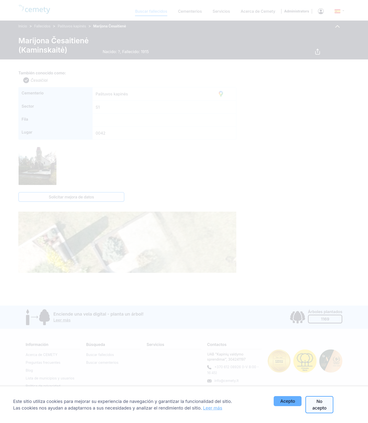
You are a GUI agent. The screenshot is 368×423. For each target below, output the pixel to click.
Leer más (212, 408)
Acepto (287, 401)
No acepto (319, 405)
